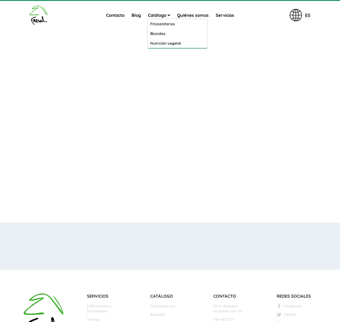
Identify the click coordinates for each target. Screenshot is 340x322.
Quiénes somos (193, 15)
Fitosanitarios (162, 306)
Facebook (289, 306)
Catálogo (159, 15)
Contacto (115, 15)
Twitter (286, 314)
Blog (136, 15)
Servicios (225, 15)
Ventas (93, 319)
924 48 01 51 (223, 319)
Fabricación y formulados (99, 308)
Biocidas (157, 314)
